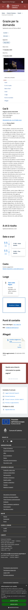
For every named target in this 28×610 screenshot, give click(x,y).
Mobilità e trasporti (8, 487)
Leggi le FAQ (6, 573)
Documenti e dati (7, 463)
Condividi (6, 33)
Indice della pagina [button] (9, 77)
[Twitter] (7, 441)
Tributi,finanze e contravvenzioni (11, 499)
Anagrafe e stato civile (9, 470)
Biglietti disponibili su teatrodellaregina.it (13, 269)
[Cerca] (25, 7)
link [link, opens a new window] (6, 597)
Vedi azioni (6, 36)
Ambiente (5, 502)
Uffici (4, 453)
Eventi (19, 13)
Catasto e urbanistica (8, 482)
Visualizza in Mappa (14, 305)
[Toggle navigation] (3, 6)
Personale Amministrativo (10, 460)
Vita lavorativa (7, 475)
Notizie (5, 517)
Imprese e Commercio (8, 477)
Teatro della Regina (11, 284)
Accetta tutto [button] (14, 600)
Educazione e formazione (9, 495)
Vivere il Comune (11, 13)
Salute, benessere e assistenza (11, 504)
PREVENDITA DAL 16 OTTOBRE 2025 (12, 120)
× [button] (26, 585)
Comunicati (6, 519)
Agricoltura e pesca (8, 509)
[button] (14, 607)
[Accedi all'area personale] (22, 2)
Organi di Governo (8, 448)
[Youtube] (11, 441)
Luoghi (5, 528)
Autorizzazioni (7, 507)
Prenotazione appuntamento (10, 568)
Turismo (5, 485)
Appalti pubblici (7, 480)
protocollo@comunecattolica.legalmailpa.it (14, 554)
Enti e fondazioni (7, 456)
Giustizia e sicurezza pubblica (10, 497)
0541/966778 (17, 324)
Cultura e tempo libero (9, 473)
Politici (5, 458)
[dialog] (14, 597)
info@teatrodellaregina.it (12, 327)
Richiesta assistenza (8, 575)
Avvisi (4, 521)
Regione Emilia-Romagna (8, 2)
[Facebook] (3, 441)
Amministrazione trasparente (10, 582)
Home (3, 13)
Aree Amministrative (8, 451)
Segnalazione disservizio (9, 570)
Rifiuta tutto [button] (14, 604)
